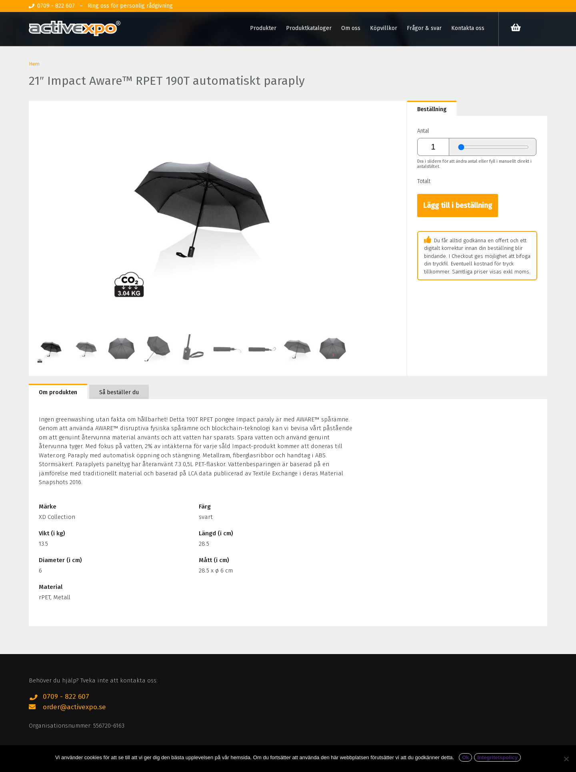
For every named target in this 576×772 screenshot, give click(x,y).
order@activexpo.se (74, 707)
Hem (34, 64)
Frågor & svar (424, 28)
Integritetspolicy (497, 757)
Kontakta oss (467, 28)
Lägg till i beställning (457, 205)
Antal (423, 131)
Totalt (423, 181)
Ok (465, 757)
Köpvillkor (383, 28)
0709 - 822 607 (66, 696)
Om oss (350, 28)
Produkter (263, 28)
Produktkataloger (309, 28)
